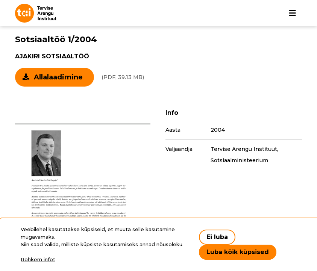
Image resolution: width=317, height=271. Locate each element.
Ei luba (217, 237)
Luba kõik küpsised (237, 252)
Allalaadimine (58, 77)
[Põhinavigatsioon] (292, 13)
